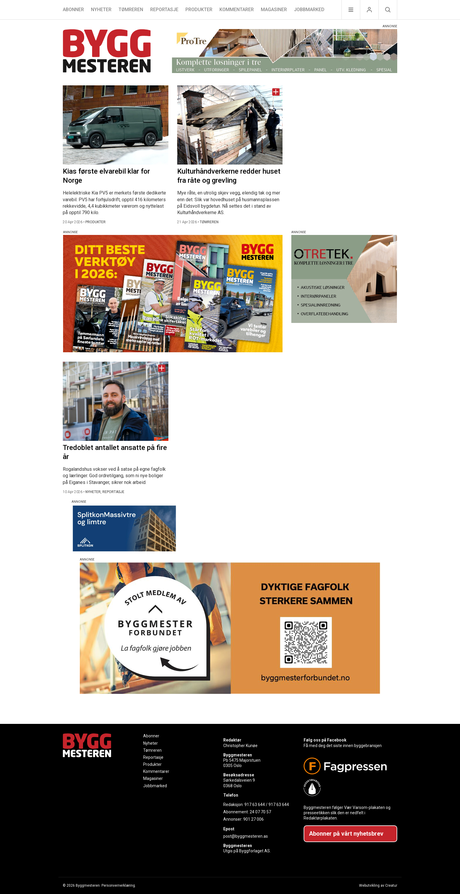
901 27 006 (253, 819)
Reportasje (164, 9)
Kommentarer (236, 9)
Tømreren (131, 9)
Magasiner (274, 9)
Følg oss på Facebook (325, 740)
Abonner (73, 9)
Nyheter (101, 9)
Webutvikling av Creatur (378, 885)
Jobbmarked (309, 9)
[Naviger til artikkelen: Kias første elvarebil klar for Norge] (115, 125)
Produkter (198, 9)
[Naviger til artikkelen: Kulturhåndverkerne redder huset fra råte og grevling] (230, 125)
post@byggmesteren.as (245, 836)
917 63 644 (254, 804)
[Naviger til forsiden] (107, 51)
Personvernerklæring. (119, 885)
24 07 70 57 (260, 812)
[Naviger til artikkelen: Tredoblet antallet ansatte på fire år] (115, 401)
